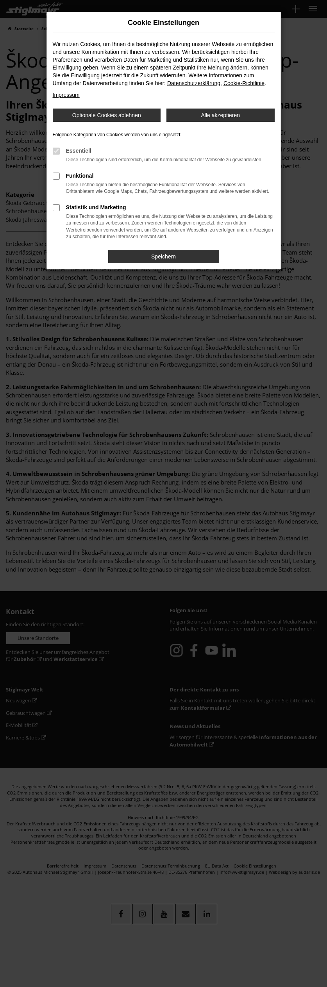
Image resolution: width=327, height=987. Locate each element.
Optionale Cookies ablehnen (106, 115)
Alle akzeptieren (220, 115)
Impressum (66, 95)
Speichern (163, 256)
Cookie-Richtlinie (243, 83)
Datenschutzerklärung (193, 83)
